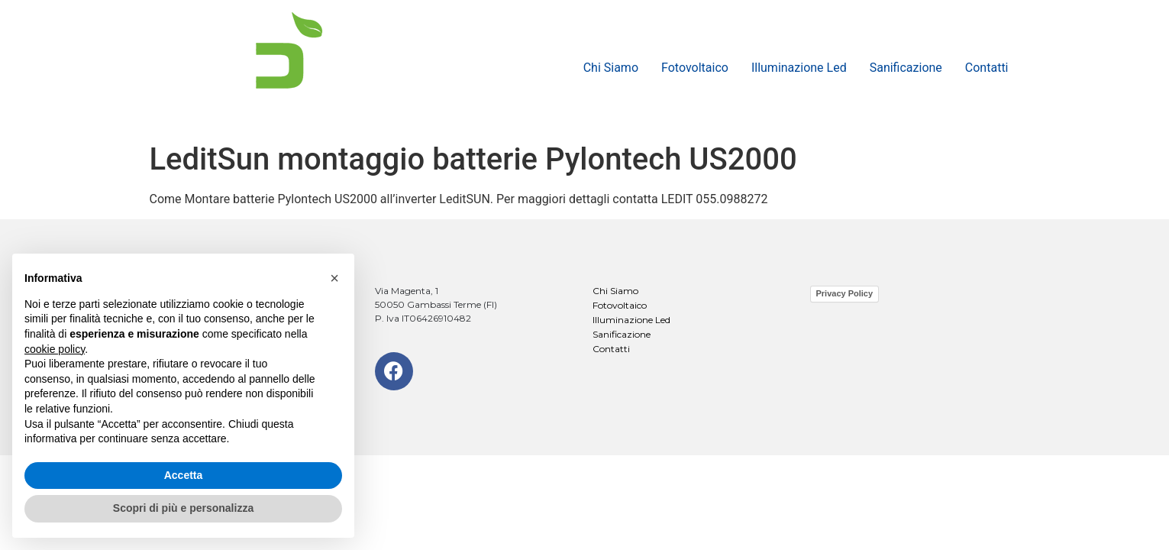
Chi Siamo (610, 67)
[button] (334, 278)
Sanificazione (906, 67)
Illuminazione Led (799, 67)
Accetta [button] (183, 475)
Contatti (987, 67)
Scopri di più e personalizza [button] (183, 508)
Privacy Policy (845, 293)
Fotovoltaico (694, 67)
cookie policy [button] (54, 349)
